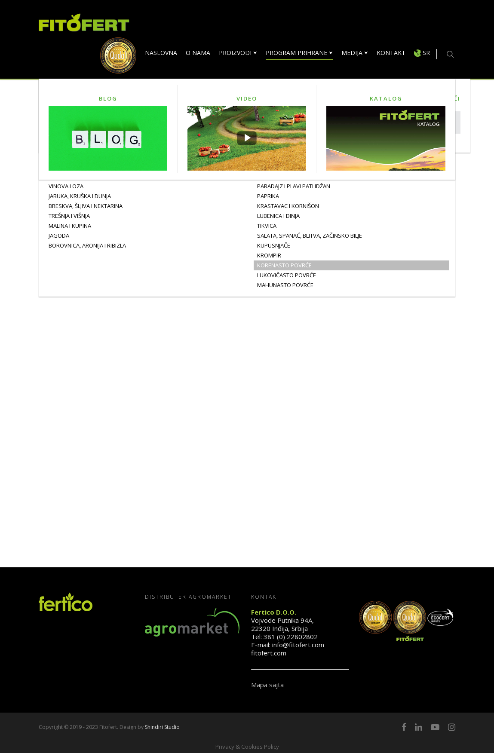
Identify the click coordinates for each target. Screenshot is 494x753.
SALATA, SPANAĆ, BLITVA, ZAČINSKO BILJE (309, 235)
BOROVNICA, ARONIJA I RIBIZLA (87, 245)
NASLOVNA (161, 53)
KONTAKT (391, 53)
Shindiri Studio (162, 727)
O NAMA (198, 53)
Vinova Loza (66, 186)
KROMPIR (269, 255)
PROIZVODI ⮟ (238, 53)
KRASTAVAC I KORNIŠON (288, 206)
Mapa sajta (267, 684)
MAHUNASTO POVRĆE (285, 285)
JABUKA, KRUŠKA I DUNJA (80, 196)
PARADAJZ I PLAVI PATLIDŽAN (293, 186)
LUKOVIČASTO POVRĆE (286, 275)
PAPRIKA (268, 196)
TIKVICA (266, 226)
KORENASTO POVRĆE (284, 265)
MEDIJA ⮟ (354, 53)
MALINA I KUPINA (70, 226)
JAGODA (59, 235)
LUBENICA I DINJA (278, 216)
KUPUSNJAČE (273, 245)
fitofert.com (268, 653)
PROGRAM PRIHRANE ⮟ (299, 53)
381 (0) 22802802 (291, 636)
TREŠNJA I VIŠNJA (69, 216)
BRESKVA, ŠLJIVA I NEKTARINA (86, 206)
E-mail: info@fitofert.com (287, 644)
